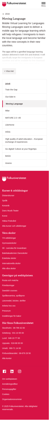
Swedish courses (9, 290)
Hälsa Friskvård (9, 221)
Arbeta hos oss (8, 306)
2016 (7, 83)
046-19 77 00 (14, 338)
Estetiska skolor (9, 258)
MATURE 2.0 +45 (13, 118)
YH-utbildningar (9, 238)
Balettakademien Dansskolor (14, 253)
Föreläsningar (8, 285)
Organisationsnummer (12, 399)
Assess (8, 163)
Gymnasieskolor (9, 243)
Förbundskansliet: (10, 353)
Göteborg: (6, 333)
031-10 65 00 (18, 333)
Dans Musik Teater (10, 211)
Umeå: (5, 348)
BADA (8, 156)
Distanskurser (8, 195)
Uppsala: (6, 343)
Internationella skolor (11, 263)
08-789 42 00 (19, 327)
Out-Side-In (10, 97)
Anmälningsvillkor (10, 384)
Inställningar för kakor (11, 316)
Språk (4, 200)
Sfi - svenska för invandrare (14, 248)
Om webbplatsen (9, 379)
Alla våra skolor (9, 268)
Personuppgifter (9, 389)
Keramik (5, 205)
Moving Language (14, 104)
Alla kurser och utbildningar (14, 226)
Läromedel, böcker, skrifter (14, 301)
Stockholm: (7, 328)
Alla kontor (7, 358)
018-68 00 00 (17, 343)
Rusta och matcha (10, 280)
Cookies (5, 394)
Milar (7, 111)
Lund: (4, 338)
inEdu (7, 132)
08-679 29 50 (25, 353)
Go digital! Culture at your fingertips (21, 149)
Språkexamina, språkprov (13, 296)
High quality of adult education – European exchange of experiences (24, 140)
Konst (4, 216)
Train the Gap (11, 89)
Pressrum (6, 311)
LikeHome (9, 125)
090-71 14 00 (15, 348)
